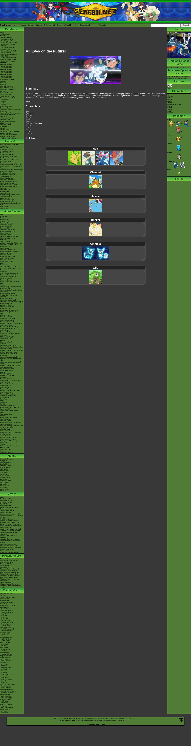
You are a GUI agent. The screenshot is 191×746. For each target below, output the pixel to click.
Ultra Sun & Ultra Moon (8, 266)
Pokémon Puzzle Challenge (9, 407)
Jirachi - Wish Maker (7, 510)
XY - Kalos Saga (5, 161)
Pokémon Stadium (6, 424)
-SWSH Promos (5, 661)
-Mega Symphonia (6, 679)
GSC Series (4, 472)
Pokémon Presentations (8, 121)
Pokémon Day (5, 120)
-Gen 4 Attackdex (6, 69)
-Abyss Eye (4, 669)
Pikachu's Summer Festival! (9, 569)
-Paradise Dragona (6, 693)
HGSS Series (4, 482)
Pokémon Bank (5, 288)
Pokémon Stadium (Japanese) (10, 422)
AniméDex (3, 146)
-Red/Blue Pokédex (6, 37)
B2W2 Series (4, 486)
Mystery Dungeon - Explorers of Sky (10, 359)
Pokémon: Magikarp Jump (9, 273)
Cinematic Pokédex (6, 93)
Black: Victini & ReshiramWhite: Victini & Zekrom (10, 526)
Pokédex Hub (49, 25)
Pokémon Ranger (6, 389)
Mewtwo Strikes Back (7, 500)
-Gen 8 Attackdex (6, 76)
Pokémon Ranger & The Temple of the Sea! (11, 516)
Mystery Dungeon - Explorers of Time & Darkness (10, 366)
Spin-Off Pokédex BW (7, 89)
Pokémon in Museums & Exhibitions (8, 115)
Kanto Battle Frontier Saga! (9, 156)
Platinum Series (5, 481)
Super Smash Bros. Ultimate (9, 281)
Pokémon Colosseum (7, 379)
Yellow (2, 416)
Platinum (3, 344)
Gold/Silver (4, 402)
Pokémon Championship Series (10, 109)
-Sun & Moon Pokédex (7, 47)
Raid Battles (4, 604)
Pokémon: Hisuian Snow (8, 185)
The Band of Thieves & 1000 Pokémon (9, 296)
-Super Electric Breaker (8, 691)
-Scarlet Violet (5, 641)
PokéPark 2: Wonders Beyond (10, 327)
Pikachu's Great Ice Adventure (10, 576)
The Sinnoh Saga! (6, 158)
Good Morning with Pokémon (10, 195)
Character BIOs (5, 462)
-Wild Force (4, 701)
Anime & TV (11, 141)
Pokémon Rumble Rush (8, 275)
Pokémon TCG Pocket (7, 238)
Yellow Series (4, 471)
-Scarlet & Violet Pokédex (8, 58)
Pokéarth (102, 25)
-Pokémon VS (5, 706)
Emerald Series (5, 477)
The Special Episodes (7, 173)
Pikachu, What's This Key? (9, 584)
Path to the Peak (5, 190)
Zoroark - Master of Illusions (9, 524)
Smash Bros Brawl (6, 370)
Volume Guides (5, 467)
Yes (169, 87)
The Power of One (6, 502)
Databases (12, 29)
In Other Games (5, 434)
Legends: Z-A (4, 221)
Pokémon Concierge (7, 200)
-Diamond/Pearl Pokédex (8, 42)
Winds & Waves (5, 216)
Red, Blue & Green (6, 414)
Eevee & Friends (5, 582)
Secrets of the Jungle (7, 549)
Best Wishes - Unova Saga (9, 159)
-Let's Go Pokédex (6, 49)
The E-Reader (5, 397)
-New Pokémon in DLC (8, 136)
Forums (22, 25)
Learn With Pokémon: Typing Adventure (9, 334)
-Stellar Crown (5, 625)
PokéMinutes (4, 191)
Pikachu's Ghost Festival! (8, 570)
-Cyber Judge (4, 703)
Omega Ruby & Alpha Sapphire (10, 287)
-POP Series (4, 666)
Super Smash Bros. (6, 427)
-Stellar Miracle (5, 694)
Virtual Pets (4, 442)
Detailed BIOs (5, 464)
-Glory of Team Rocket (7, 684)
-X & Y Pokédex (5, 46)
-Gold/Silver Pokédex (7, 39)
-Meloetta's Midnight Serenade (10, 531)
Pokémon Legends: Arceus (9, 245)
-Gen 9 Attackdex (6, 78)
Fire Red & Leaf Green (7, 375)
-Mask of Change (6, 698)
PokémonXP (4, 111)
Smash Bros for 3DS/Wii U (9, 310)
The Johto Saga (5, 153)
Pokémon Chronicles (7, 171)
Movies (11, 494)
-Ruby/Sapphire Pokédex (8, 41)
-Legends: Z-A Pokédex (8, 59)
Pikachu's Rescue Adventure (9, 560)
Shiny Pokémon (5, 176)
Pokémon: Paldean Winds (9, 186)
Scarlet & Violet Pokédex (67, 25)
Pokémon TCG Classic (7, 605)
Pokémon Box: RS (6, 385)
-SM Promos (4, 662)
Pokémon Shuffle (6, 298)
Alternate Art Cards (6, 602)
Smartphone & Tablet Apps (9, 441)
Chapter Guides (5, 466)
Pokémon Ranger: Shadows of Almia (10, 363)
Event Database (5, 133)
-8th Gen (3, 103)
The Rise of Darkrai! (7, 519)
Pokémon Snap (5, 419)
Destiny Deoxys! (5, 512)
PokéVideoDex (5, 193)
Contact (31, 25)
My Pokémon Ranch (7, 369)
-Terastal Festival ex (7, 689)
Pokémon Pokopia (6, 224)
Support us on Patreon (95, 724)
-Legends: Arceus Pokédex (9, 54)
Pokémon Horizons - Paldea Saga (11, 169)
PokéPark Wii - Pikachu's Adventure (8, 354)
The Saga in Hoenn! (7, 154)
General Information (7, 459)
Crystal (2, 404)
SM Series (3, 491)
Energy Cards (4, 600)
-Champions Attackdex (7, 79)
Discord (39, 25)
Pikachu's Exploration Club (9, 574)
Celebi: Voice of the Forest (9, 507)
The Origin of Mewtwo (7, 499)
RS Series (3, 474)
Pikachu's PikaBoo (6, 564)
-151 (1, 636)
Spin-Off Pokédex (6, 86)
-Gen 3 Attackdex (6, 68)
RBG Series (4, 469)
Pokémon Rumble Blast (8, 328)
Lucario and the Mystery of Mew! (11, 514)
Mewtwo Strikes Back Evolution (10, 547)
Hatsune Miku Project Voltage (10, 113)
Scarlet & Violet (5, 219)
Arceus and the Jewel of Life (9, 522)
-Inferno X (3, 676)
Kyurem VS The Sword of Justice (11, 529)
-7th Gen (3, 104)
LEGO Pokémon (5, 123)
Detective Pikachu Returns (9, 236)
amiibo (2, 444)
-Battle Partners (5, 687)
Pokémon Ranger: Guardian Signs (11, 347)
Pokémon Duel (5, 308)
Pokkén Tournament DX (8, 276)
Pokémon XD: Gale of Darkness (11, 380)
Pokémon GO (4, 228)
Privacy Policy (103, 718)
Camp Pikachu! (5, 565)
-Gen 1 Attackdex (6, 64)
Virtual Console (5, 436)
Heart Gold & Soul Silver (8, 345)
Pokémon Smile (5, 255)
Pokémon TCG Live (6, 261)
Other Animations (6, 196)
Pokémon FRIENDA (7, 452)
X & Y (2, 285)
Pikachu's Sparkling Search (9, 577)
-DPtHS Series (5, 649)
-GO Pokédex (4, 56)
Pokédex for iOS (5, 338)
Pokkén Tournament (7, 307)
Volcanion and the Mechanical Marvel (10, 541)
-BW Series (4, 647)
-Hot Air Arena (5, 686)
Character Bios (5, 148)
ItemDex (3, 81)
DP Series (3, 479)
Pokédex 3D (4, 330)
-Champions (4, 99)
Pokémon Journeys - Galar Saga (11, 164)
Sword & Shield (5, 241)
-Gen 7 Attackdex (6, 74)
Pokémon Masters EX (7, 231)
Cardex (2, 91)
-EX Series (3, 651)
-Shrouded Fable (5, 627)
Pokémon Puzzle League (8, 417)
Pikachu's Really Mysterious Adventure (9, 580)
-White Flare (4, 617)
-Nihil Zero (3, 672)
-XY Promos (4, 664)
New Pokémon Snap (7, 258)
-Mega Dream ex (5, 674)
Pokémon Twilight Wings (8, 181)
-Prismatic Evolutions (7, 622)
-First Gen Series (6, 654)
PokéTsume (4, 208)
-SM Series (4, 644)
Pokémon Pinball (6, 421)
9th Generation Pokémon (8, 135)
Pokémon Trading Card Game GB (11, 426)
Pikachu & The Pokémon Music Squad (10, 586)
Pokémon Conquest (6, 325)
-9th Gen (3, 101)
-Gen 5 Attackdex (6, 71)
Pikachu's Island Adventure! (9, 572)
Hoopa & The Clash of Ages (9, 539)
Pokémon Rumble (6, 349)
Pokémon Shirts (5, 125)
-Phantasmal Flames (7, 612)
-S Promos (3, 711)
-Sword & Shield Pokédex (8, 51)
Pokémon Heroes (6, 509)
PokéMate (3, 399)
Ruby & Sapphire (6, 374)
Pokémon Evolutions (7, 183)
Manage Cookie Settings (121, 718)
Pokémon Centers (6, 108)
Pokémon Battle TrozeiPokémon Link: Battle (11, 291)
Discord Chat (4, 130)
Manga (12, 455)
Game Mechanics (6, 94)
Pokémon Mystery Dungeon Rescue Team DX (9, 252)
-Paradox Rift (4, 634)
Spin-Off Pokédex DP (7, 88)
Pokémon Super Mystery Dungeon (11, 302)
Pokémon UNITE (6, 233)
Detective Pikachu (6, 278)
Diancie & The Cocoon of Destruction (8, 536)
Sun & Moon (4, 265)
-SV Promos (4, 659)
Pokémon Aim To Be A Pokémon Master (11, 167)
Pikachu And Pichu (6, 562)
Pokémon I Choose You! (8, 544)
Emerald (3, 377)
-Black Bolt (3, 615)
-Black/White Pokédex (7, 44)
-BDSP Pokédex (5, 52)
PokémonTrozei (5, 392)
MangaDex (4, 461)
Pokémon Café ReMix (7, 230)
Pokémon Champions (7, 223)
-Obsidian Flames (6, 637)
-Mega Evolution (5, 614)
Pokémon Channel (6, 384)
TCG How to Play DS (7, 337)
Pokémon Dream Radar (8, 318)
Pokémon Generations (7, 180)
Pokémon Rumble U (7, 322)
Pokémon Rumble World (8, 300)
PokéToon (3, 188)
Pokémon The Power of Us (9, 546)
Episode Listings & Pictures (9, 144)
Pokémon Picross (6, 303)
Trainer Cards (4, 599)
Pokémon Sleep (5, 235)
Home (15, 25)
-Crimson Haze (5, 699)
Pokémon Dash (5, 382)
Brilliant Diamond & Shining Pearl (11, 243)
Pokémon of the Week (7, 98)
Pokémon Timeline (6, 106)
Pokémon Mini (5, 409)
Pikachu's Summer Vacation (9, 559)
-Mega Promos (5, 657)
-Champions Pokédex (7, 61)
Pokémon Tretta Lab (7, 320)
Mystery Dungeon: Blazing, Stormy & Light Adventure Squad (11, 351)
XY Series (3, 487)
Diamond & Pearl (6, 342)
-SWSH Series (5, 642)
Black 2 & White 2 (6, 317)
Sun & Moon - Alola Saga (8, 163)
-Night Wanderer (5, 696)
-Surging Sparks (5, 624)
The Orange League (7, 151)
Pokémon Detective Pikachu (9, 552)
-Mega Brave (4, 677)
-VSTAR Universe (6, 704)
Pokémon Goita (5, 449)
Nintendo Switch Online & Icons (10, 446)
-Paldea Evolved (5, 639)
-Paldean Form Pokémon (8, 138)
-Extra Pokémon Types (7, 597)
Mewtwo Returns (5, 505)
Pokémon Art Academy (7, 293)
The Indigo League (6, 149)
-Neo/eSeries (4, 652)
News (2, 32)
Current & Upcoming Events (9, 131)
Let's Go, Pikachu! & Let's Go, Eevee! (10, 269)
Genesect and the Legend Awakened (9, 533)
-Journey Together (6, 620)
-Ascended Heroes (6, 610)
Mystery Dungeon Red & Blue (10, 390)
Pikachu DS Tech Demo (8, 394)
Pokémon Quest (5, 280)
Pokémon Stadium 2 (7, 406)
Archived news (5, 34)
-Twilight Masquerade (7, 629)
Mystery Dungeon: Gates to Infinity (11, 323)
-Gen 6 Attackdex (6, 73)
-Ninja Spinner (5, 671)
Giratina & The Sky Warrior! (9, 521)
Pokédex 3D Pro (5, 332)
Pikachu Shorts (12, 555)
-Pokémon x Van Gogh (7, 118)
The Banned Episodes (7, 175)
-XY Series (3, 646)
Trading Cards (12, 590)
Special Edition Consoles (8, 437)
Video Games (11, 211)
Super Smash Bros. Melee (9, 411)
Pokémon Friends (6, 226)
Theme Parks (4, 126)
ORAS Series (4, 489)
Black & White (5, 315)
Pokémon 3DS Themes (8, 439)
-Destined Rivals (5, 619)
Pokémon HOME (6, 246)
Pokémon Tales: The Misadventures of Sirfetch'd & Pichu (10, 203)
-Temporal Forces (6, 631)
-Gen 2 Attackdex (6, 66)
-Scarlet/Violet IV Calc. (7, 96)
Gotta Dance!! (5, 567)
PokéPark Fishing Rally (8, 395)
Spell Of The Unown (7, 504)
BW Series (3, 484)
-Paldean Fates (5, 632)
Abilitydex (3, 84)
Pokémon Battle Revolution (9, 357)
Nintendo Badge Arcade (8, 312)
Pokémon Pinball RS (7, 387)
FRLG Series (4, 476)
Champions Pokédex (88, 25)
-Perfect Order (5, 609)
